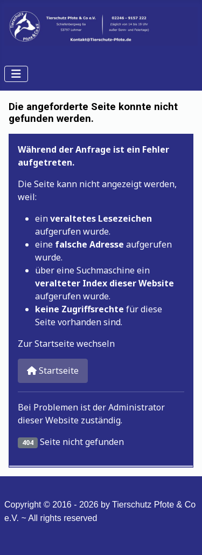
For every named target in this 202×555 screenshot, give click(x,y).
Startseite (53, 370)
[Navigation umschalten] (16, 74)
